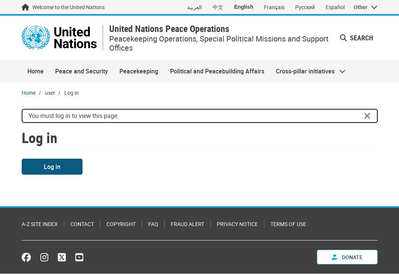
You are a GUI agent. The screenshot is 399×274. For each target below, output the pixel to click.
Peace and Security (81, 71)
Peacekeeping (138, 71)
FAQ (153, 224)
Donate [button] (347, 257)
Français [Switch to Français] (274, 7)
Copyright (121, 224)
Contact (82, 224)
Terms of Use (288, 224)
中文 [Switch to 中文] (218, 7)
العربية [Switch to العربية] (194, 7)
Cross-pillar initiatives (307, 71)
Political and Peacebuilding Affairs (217, 71)
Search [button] (356, 37)
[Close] (367, 116)
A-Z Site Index (40, 224)
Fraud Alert (187, 224)
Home (35, 71)
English (243, 7)
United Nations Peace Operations (169, 28)
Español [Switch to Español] (335, 7)
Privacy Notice (237, 224)
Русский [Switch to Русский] (305, 7)
